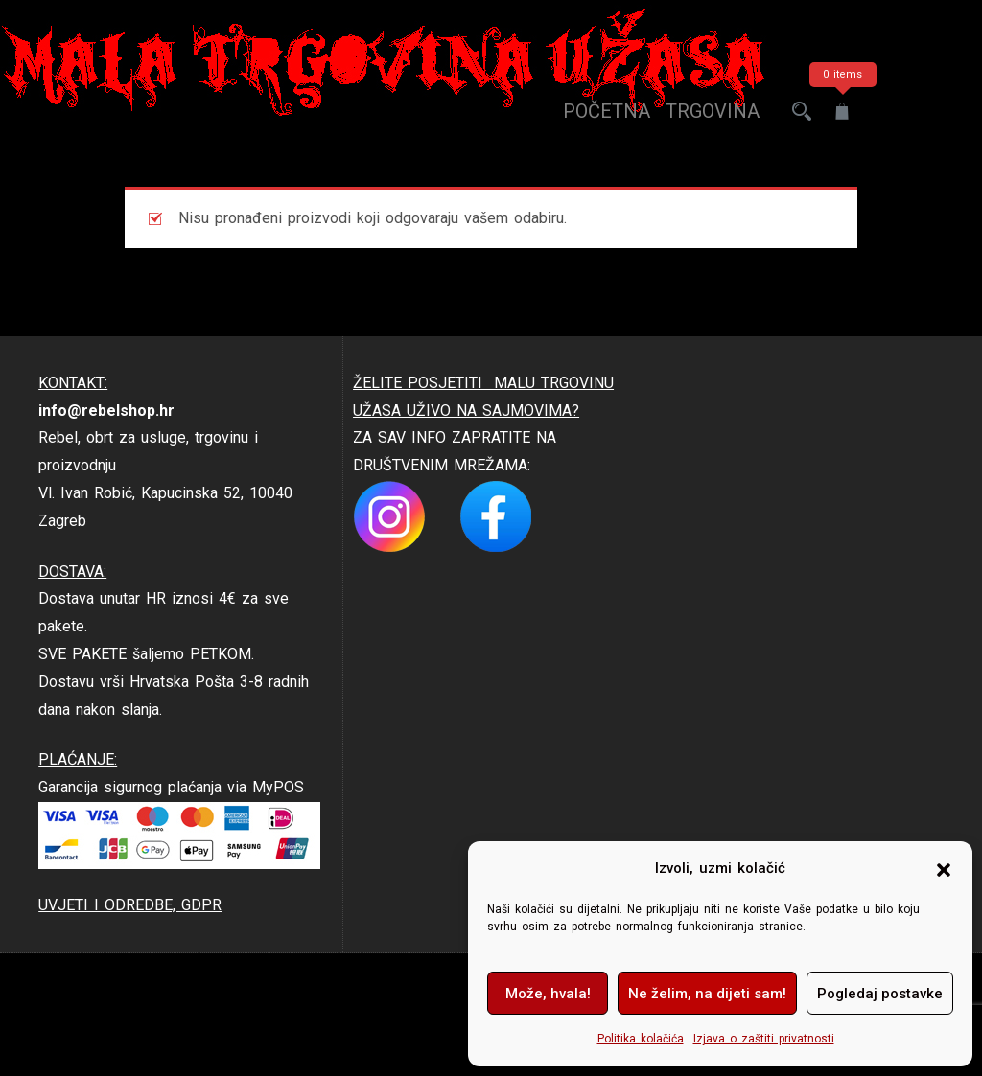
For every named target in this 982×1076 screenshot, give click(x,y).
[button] (943, 869)
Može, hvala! (548, 993)
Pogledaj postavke (880, 993)
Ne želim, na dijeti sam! (707, 993)
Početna (606, 111)
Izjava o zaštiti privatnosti (763, 1038)
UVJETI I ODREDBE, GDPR (130, 905)
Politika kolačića (640, 1038)
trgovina (713, 111)
